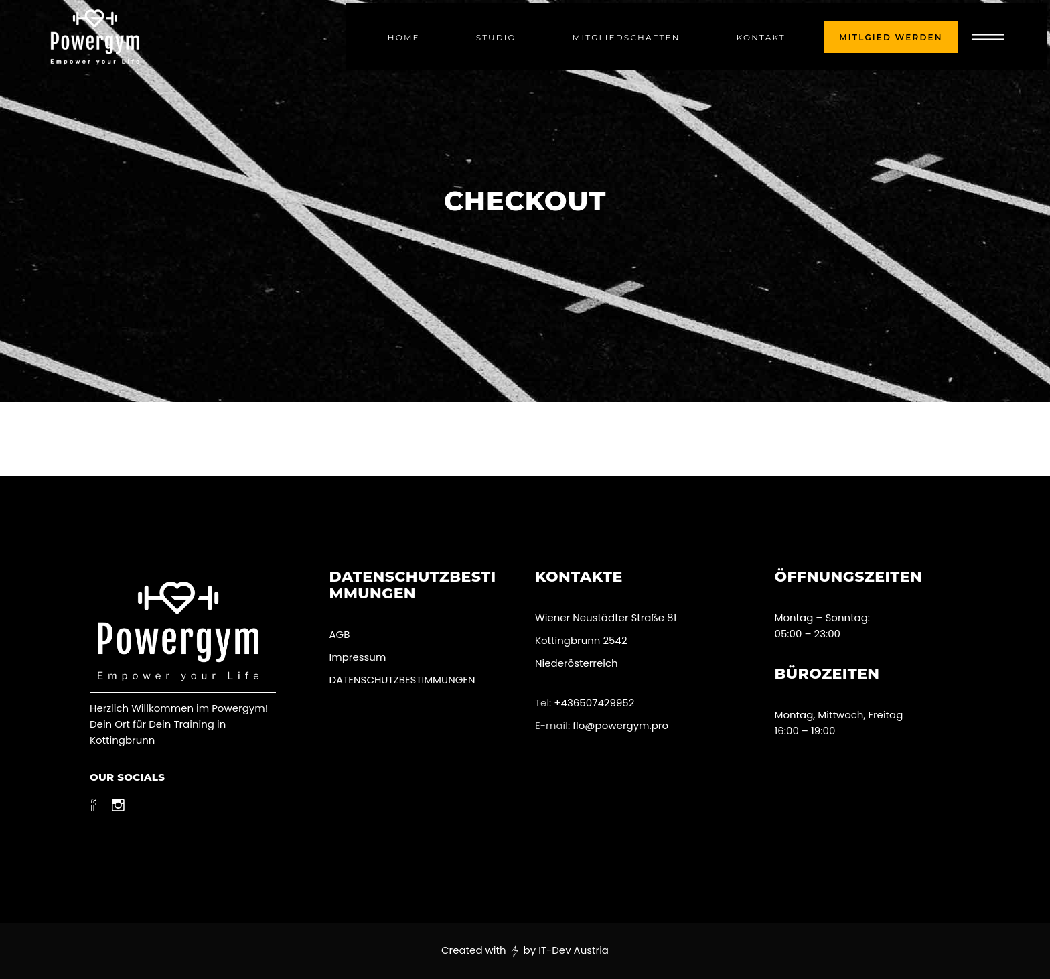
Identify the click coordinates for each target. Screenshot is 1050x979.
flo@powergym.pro (620, 725)
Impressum (357, 657)
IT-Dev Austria (573, 950)
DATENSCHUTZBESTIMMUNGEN (403, 680)
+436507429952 (594, 703)
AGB (339, 634)
